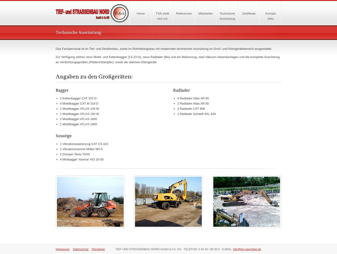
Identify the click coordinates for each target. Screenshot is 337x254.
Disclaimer (98, 249)
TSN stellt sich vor (162, 16)
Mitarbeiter (205, 13)
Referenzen (184, 13)
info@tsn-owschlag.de (247, 249)
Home (97, 13)
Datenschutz (81, 249)
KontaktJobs (270, 16)
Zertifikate (249, 13)
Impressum (63, 249)
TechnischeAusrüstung (227, 16)
